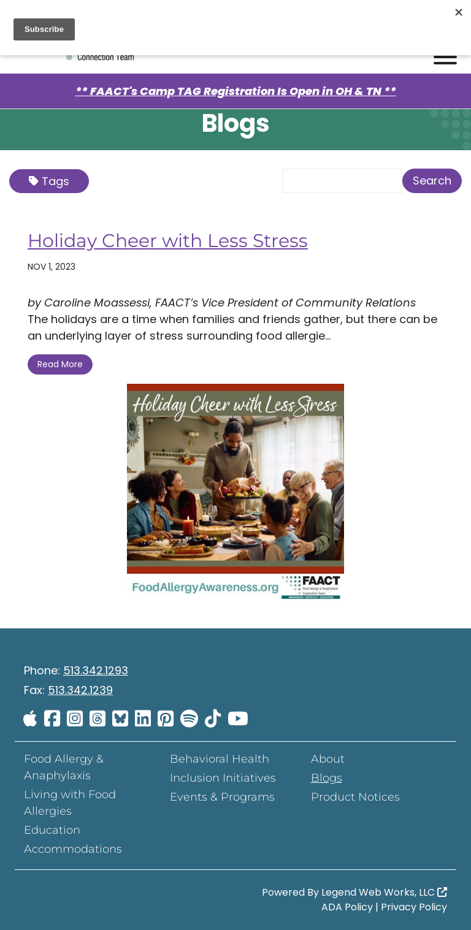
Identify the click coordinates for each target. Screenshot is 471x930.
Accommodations (73, 849)
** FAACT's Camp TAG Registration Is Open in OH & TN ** (235, 91)
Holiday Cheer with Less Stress (168, 240)
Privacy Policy (414, 907)
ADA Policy (347, 907)
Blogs (326, 778)
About (328, 759)
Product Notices (355, 797)
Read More (60, 364)
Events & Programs (222, 797)
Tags (49, 181)
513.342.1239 (80, 690)
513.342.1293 (95, 670)
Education (52, 830)
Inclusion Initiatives (223, 778)
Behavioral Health (219, 759)
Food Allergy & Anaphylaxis (64, 767)
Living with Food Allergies (70, 803)
